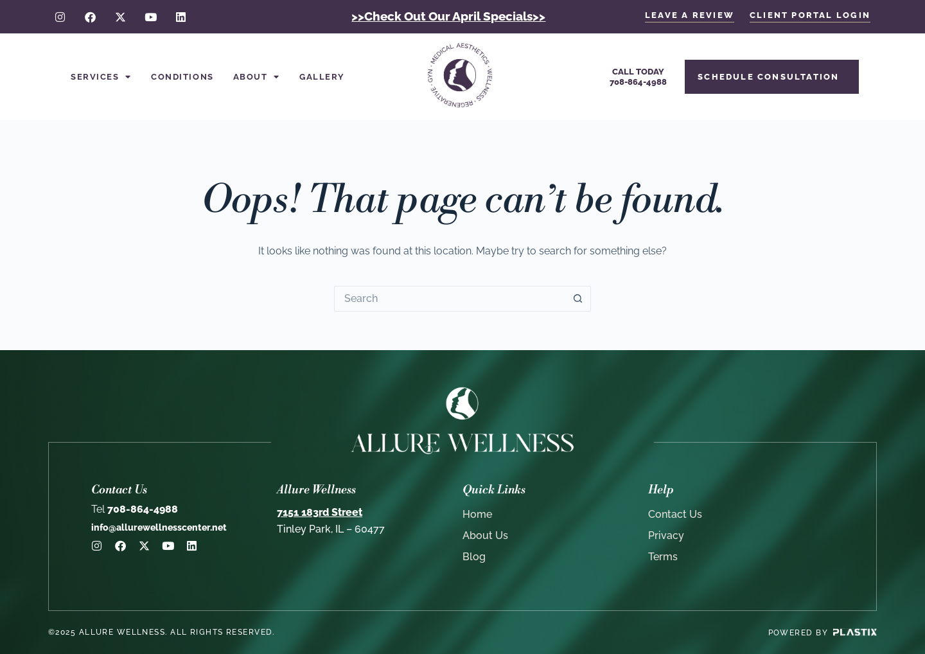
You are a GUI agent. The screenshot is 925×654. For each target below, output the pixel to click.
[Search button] (578, 299)
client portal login (810, 15)
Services (101, 76)
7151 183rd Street (319, 512)
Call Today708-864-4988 (638, 77)
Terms (663, 557)
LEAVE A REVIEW (689, 15)
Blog (474, 557)
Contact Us (675, 514)
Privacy (666, 535)
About (256, 76)
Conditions (182, 77)
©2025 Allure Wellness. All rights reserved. (161, 632)
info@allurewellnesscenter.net (159, 527)
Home (477, 514)
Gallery (322, 77)
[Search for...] (449, 299)
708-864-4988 (134, 509)
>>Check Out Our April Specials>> (448, 16)
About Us (485, 535)
